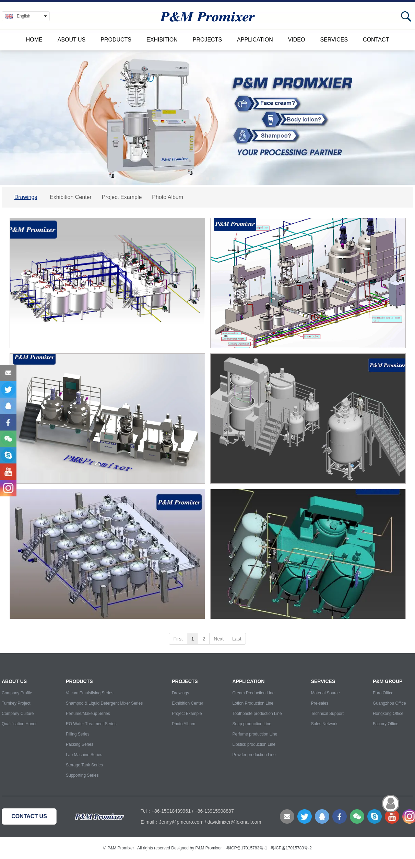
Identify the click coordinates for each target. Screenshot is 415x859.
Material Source (325, 693)
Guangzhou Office (389, 703)
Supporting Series (82, 775)
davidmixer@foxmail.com (234, 822)
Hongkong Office (388, 713)
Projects (207, 40)
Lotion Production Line (253, 703)
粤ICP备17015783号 (244, 848)
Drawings (180, 693)
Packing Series (79, 744)
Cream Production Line (254, 693)
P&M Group (387, 681)
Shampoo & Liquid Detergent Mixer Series (104, 703)
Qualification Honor (19, 723)
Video (296, 40)
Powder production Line (254, 754)
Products (115, 40)
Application (255, 40)
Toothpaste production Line (257, 713)
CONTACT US (29, 816)
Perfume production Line (255, 734)
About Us (72, 40)
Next (219, 639)
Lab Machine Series (84, 754)
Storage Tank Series (84, 765)
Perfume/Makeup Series (88, 713)
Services (334, 40)
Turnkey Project (16, 703)
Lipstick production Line (254, 744)
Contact (376, 40)
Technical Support (327, 713)
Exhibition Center (187, 703)
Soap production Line (252, 723)
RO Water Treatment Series (91, 723)
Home (34, 40)
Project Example (187, 713)
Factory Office (385, 723)
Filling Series (78, 734)
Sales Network (324, 723)
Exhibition (162, 40)
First (177, 639)
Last (236, 639)
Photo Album (183, 723)
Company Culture (18, 713)
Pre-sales (320, 703)
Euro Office (383, 693)
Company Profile (17, 693)
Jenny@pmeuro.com (181, 822)
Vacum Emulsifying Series (90, 693)
